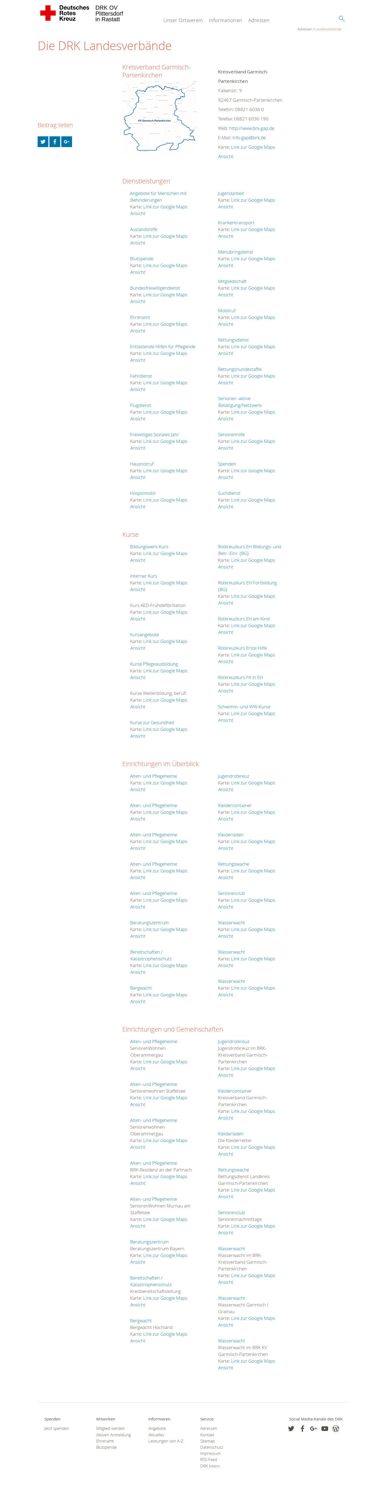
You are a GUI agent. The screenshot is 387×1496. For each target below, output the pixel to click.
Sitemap (207, 1441)
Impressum (210, 1453)
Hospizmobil (143, 494)
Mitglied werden (110, 1428)
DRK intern (210, 1466)
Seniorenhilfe (231, 435)
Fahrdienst (141, 376)
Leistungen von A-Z (165, 1441)
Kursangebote (144, 635)
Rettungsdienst (233, 340)
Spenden (227, 464)
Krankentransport (236, 223)
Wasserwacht (231, 923)
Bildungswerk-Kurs (149, 547)
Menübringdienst (235, 252)
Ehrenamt (140, 318)
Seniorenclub (231, 894)
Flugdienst (140, 406)
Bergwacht (141, 988)
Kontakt (207, 1435)
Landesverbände (68, 29)
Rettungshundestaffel (240, 370)
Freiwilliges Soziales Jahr (154, 435)
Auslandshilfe (143, 230)
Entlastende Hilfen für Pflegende (162, 347)
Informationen (225, 20)
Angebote (157, 1428)
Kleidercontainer (235, 806)
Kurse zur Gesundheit (152, 723)
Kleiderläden (230, 835)
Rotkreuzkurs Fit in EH (240, 678)
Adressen (259, 20)
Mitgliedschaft (232, 282)
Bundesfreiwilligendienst (155, 288)
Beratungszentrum (149, 923)
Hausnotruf (141, 464)
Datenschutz (211, 1447)
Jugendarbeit (231, 194)
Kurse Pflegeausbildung (154, 664)
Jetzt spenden (56, 1428)
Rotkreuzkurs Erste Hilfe (242, 648)
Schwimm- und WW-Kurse (244, 707)
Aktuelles (156, 1435)
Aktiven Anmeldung (113, 1435)
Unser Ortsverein (183, 20)
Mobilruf (226, 311)
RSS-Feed (208, 1460)
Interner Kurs (143, 576)
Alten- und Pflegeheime (153, 776)
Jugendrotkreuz (233, 776)
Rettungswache (233, 864)
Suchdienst (229, 494)
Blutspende (141, 259)
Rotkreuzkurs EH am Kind (244, 619)
